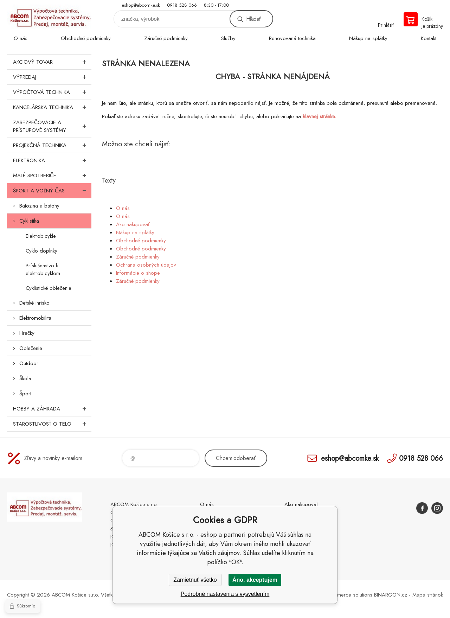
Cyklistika (29, 221)
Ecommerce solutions (348, 595)
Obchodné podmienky (86, 38)
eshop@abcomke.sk (141, 5)
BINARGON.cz (390, 595)
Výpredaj (52, 77)
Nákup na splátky (368, 38)
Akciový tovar (52, 62)
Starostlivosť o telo (52, 423)
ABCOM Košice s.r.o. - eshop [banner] (49, 16)
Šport (25, 393)
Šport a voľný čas (52, 190)
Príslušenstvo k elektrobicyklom (43, 269)
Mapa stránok (427, 595)
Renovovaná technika (292, 38)
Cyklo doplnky (41, 251)
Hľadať (253, 19)
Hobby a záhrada (52, 408)
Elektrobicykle (41, 236)
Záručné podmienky (166, 38)
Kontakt (428, 38)
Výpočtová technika (52, 92)
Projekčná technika (52, 145)
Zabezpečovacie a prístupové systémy (52, 126)
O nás (20, 38)
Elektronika (52, 160)
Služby (228, 38)
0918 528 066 (182, 5)
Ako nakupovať (133, 224)
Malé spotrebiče (52, 175)
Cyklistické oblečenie (48, 288)
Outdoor (28, 363)
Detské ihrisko (34, 303)
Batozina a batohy (39, 206)
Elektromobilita (35, 318)
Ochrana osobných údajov (146, 265)
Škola (25, 378)
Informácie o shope (138, 273)
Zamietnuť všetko (195, 580)
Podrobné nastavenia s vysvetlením (225, 594)
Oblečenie (30, 348)
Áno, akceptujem (254, 580)
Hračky (26, 333)
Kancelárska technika (52, 107)
